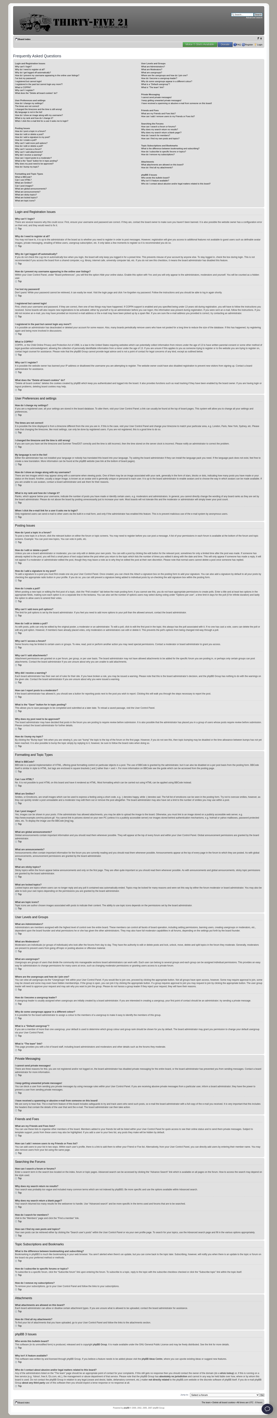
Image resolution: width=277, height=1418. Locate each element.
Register (249, 44)
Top (20, 228)
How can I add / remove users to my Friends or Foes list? (168, 116)
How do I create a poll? (26, 140)
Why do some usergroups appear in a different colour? (166, 81)
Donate (225, 44)
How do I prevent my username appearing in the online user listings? (47, 75)
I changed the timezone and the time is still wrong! (38, 109)
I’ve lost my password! (25, 78)
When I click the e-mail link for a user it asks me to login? (41, 121)
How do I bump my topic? (27, 167)
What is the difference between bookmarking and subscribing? (170, 148)
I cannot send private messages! (156, 97)
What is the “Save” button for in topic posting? (36, 161)
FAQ (239, 44)
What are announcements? (27, 192)
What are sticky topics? (26, 194)
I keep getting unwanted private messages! (161, 100)
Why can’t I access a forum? (28, 149)
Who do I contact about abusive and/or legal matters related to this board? (176, 184)
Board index (24, 39)
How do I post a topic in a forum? (30, 131)
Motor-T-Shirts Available (200, 44)
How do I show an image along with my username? (39, 115)
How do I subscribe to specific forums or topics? (163, 151)
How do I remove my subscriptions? (158, 154)
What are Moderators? (151, 69)
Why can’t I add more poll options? (31, 143)
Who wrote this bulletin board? (155, 178)
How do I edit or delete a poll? (29, 146)
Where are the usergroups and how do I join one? (164, 75)
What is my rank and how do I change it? (34, 118)
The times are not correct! (27, 106)
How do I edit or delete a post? (29, 134)
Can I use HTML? (23, 180)
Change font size (259, 38)
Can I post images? (24, 186)
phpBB (126, 1408)
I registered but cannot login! (28, 81)
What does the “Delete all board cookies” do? (36, 93)
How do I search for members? (155, 135)
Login (259, 44)
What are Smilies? (23, 183)
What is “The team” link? (152, 87)
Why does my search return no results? (159, 129)
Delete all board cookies (224, 1402)
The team (206, 1402)
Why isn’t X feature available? (155, 180)
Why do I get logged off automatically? (33, 72)
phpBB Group (100, 1344)
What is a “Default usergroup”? (155, 84)
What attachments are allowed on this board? (162, 164)
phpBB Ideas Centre (152, 1358)
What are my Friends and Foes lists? (158, 113)
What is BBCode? (23, 177)
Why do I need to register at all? (30, 69)
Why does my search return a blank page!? (161, 132)
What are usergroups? (151, 72)
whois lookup (226, 1373)
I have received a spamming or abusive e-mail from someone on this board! (176, 103)
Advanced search (254, 17)
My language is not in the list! (28, 112)
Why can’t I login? (23, 66)
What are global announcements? (31, 189)
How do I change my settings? (29, 103)
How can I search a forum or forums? (158, 126)
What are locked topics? (26, 197)
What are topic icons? (25, 200)
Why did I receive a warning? (28, 155)
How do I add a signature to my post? (32, 137)
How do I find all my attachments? (157, 167)
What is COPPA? (23, 87)
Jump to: (184, 1394)
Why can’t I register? (24, 90)
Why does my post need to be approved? (34, 164)
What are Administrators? (153, 66)
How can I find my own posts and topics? (160, 138)
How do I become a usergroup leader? (159, 78)
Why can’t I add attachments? (29, 152)
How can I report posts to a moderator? (33, 158)
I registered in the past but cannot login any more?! (39, 84)
